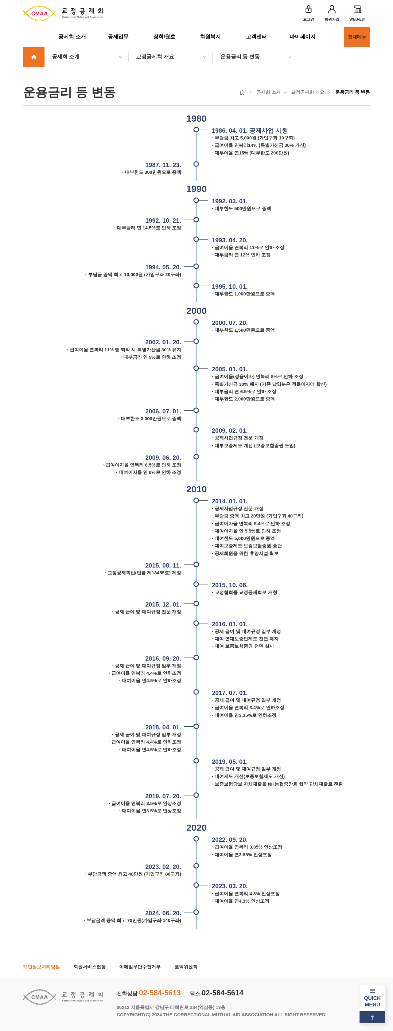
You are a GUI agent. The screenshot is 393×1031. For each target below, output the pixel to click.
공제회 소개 (72, 37)
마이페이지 (303, 37)
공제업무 (118, 37)
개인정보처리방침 (41, 966)
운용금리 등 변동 (240, 57)
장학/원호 (164, 37)
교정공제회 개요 (155, 57)
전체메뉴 (357, 36)
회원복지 (210, 37)
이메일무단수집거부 (140, 966)
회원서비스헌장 (89, 966)
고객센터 (256, 37)
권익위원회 (185, 966)
